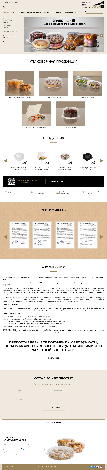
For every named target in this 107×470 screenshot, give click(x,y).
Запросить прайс (53, 422)
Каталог (14, 12)
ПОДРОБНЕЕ (53, 358)
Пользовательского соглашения (33, 450)
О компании (68, 12)
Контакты (78, 12)
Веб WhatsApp (57, 181)
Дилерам (59, 12)
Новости (21, 12)
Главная (6, 12)
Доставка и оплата (34, 12)
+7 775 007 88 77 (8, 2)
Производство (48, 12)
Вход (16, 2)
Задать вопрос (53, 408)
